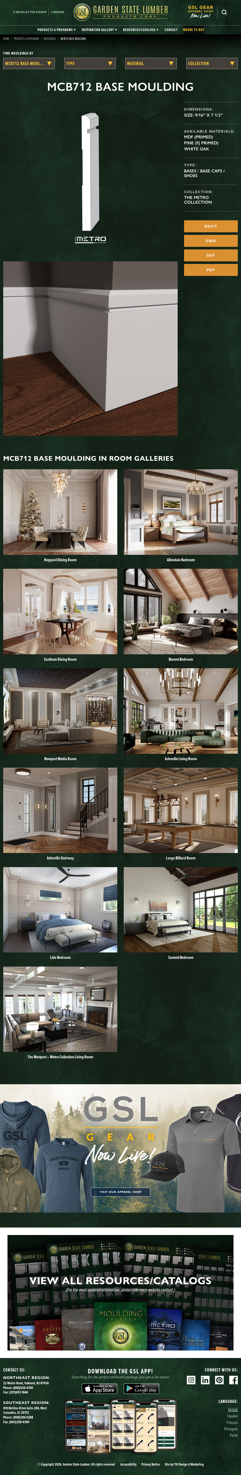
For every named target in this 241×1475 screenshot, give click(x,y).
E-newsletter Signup (30, 12)
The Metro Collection (198, 200)
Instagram (191, 1380)
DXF (211, 255)
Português (231, 1429)
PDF (211, 270)
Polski (234, 1435)
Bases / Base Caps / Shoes (204, 173)
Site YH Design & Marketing (184, 1464)
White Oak (196, 148)
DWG (211, 241)
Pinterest (219, 1380)
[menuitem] (203, 12)
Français (232, 1422)
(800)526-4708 (23, 1388)
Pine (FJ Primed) (201, 142)
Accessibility (128, 1464)
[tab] (56, 29)
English (233, 1409)
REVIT (210, 226)
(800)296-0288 (23, 1417)
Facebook (233, 1380)
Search (224, 12)
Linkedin (205, 1380)
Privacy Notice (150, 1464)
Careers (57, 12)
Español (232, 1416)
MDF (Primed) (198, 136)
